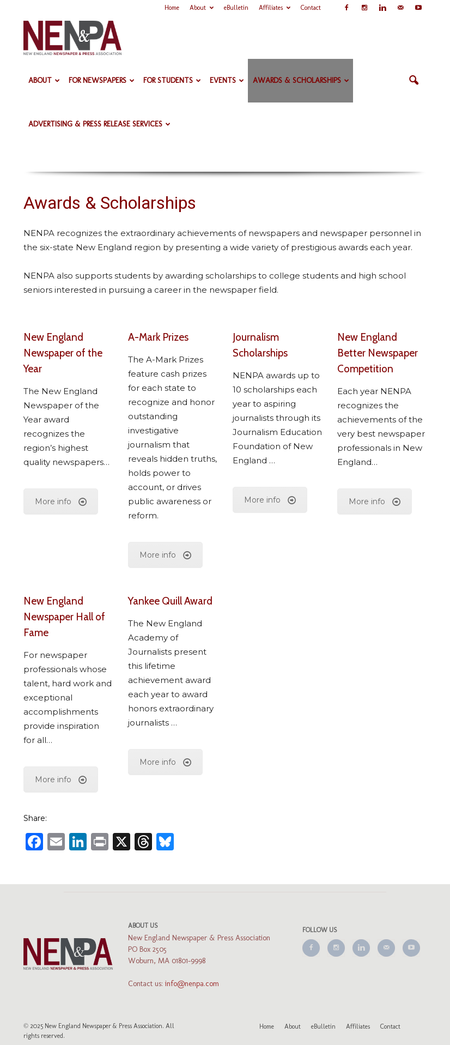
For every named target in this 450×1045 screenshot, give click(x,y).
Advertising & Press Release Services (99, 124)
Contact (311, 7)
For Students (172, 80)
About (202, 7)
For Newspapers (102, 80)
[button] (413, 81)
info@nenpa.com (192, 983)
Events (227, 80)
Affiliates (274, 7)
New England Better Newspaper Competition (377, 353)
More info (61, 501)
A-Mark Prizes (158, 337)
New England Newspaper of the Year (62, 353)
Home (172, 7)
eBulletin (236, 7)
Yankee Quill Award (170, 601)
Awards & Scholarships (301, 80)
